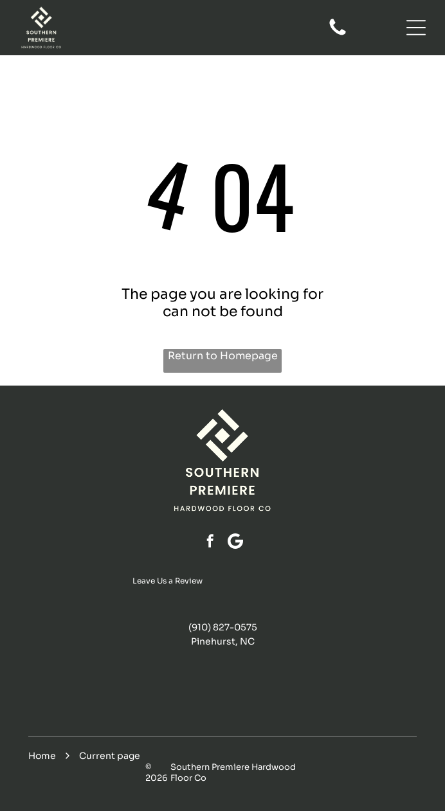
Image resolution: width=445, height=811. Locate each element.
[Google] (235, 542)
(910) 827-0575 (222, 627)
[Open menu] (416, 27)
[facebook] (210, 542)
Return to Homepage (223, 355)
